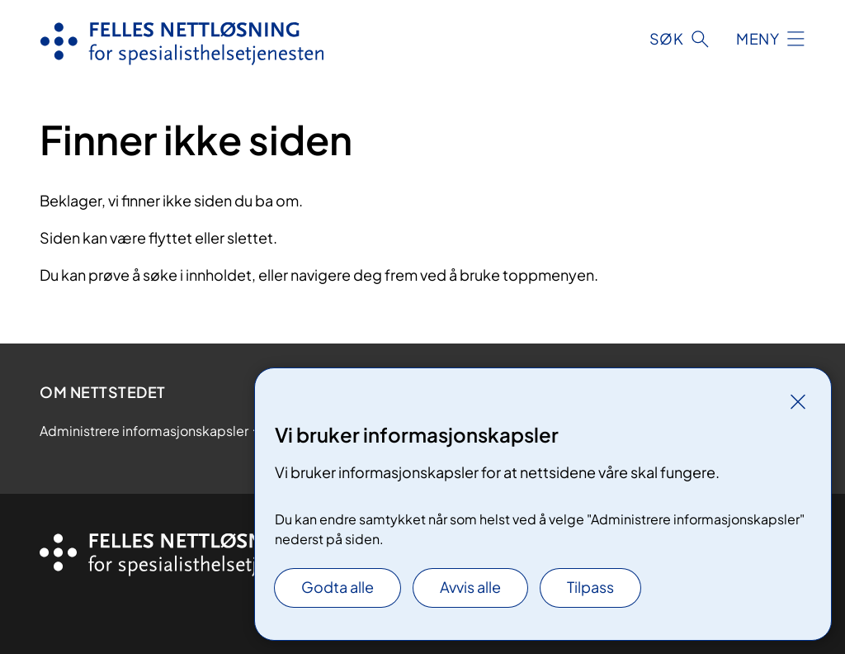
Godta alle (337, 586)
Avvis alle (470, 586)
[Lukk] (798, 401)
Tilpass (590, 586)
